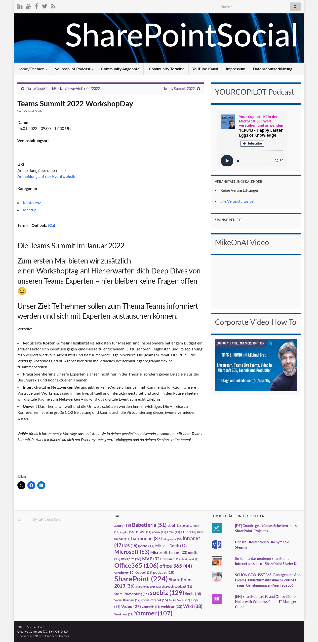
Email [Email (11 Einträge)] (173, 532)
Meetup (30, 209)
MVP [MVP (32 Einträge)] (151, 558)
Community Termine (166, 68)
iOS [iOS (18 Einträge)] (130, 546)
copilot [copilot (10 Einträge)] (127, 532)
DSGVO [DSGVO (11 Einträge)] (143, 532)
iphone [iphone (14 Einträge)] (146, 546)
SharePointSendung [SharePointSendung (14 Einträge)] (131, 594)
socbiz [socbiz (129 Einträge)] (167, 593)
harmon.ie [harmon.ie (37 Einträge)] (146, 538)
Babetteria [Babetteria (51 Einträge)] (149, 525)
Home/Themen (32, 68)
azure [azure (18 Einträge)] (122, 525)
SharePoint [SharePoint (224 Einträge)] (141, 578)
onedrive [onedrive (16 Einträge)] (124, 572)
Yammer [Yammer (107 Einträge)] (153, 613)
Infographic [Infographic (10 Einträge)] (172, 539)
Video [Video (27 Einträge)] (131, 606)
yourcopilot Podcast (74, 68)
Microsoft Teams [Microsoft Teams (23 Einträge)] (168, 552)
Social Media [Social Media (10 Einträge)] (179, 600)
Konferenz (32, 202)
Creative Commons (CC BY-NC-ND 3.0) (42, 631)
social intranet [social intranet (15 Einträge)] (154, 600)
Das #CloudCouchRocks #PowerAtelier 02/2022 (63, 88)
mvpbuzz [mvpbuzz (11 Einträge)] (171, 559)
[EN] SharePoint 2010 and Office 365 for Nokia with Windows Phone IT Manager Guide (266, 601)
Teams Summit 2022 (179, 88)
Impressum (235, 68)
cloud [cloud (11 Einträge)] (174, 526)
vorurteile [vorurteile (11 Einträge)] (151, 607)
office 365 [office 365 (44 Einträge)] (175, 566)
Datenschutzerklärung (272, 68)
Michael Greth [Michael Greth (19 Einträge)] (171, 545)
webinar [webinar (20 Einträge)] (171, 606)
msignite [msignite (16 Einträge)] (131, 559)
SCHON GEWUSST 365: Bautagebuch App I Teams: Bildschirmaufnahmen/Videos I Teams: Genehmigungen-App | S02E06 (268, 580)
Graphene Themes (57, 636)
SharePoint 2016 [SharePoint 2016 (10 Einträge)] (148, 586)
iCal (51, 225)
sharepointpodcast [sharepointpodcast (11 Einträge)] (177, 586)
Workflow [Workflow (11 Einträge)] (123, 614)
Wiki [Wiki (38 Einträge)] (192, 606)
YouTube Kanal (205, 68)
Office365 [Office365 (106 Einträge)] (136, 565)
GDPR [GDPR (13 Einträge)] (188, 532)
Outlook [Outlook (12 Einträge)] (143, 572)
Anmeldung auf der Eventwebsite (47, 176)
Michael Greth (32, 111)
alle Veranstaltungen (238, 201)
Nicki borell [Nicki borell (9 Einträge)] (189, 559)
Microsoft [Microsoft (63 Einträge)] (131, 551)
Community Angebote (120, 68)
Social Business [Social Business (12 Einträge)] (127, 600)
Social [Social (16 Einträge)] (193, 594)
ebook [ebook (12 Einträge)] (159, 532)
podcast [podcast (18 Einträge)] (163, 572)
